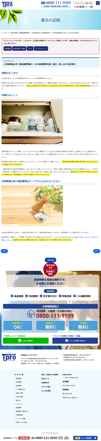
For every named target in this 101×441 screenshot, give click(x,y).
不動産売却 (19, 415)
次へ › (96, 251)
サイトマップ (67, 393)
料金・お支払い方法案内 (49, 374)
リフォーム (19, 404)
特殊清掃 (18, 386)
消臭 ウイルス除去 (21, 422)
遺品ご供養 (19, 393)
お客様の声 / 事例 (19, 48)
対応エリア (45, 378)
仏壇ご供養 (19, 397)
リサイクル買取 (20, 419)
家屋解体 (18, 408)
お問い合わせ (67, 374)
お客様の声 (45, 382)
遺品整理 (18, 378)
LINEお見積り (26, 340)
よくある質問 (46, 391)
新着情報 (8, 48)
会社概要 (66, 381)
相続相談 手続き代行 (22, 411)
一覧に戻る (50, 260)
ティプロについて (41, 48)
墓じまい (18, 400)
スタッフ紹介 (46, 386)
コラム (30, 48)
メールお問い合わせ (75, 340)
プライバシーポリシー (70, 397)
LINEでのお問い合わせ (71, 378)
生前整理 (18, 382)
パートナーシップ (69, 385)
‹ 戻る (4, 251)
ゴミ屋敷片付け (20, 389)
